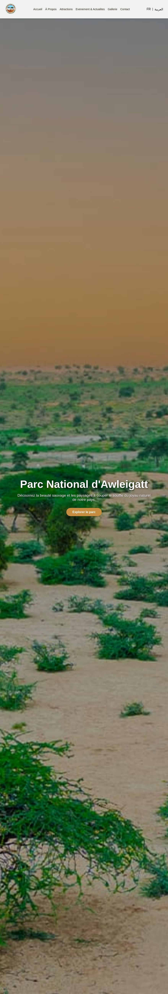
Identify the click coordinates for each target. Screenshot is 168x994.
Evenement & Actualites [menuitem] (90, 9)
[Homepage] (10, 9)
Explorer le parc (84, 512)
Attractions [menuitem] (66, 9)
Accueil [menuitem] (37, 9)
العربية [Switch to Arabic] (159, 9)
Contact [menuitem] (125, 9)
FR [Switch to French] (149, 9)
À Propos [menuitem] (51, 9)
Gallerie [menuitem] (112, 9)
